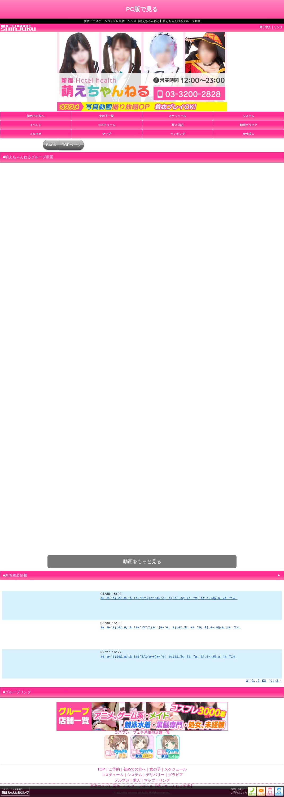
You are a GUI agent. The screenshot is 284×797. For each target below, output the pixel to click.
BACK (51, 145)
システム (248, 115)
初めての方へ (35, 115)
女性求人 (248, 133)
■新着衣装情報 (15, 575)
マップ (106, 133)
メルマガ (35, 133)
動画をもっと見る (142, 561)
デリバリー (155, 775)
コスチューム (106, 124)
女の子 (155, 769)
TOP (101, 769)
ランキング (177, 133)
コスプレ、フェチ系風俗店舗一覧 (142, 732)
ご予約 (114, 769)
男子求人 (265, 27)
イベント (35, 124)
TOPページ (71, 145)
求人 (136, 780)
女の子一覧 (106, 115)
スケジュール (177, 115)
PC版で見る (142, 9)
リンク (278, 27)
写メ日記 (177, 124)
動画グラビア (248, 124)
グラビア (175, 775)
